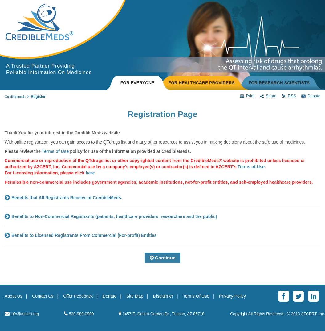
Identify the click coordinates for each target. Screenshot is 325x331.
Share (268, 96)
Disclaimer (163, 296)
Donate (310, 96)
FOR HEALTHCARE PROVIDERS (201, 82)
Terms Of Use (196, 296)
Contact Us (42, 296)
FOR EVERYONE (137, 82)
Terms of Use (251, 166)
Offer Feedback (78, 296)
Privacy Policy (232, 296)
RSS (288, 96)
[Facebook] (283, 296)
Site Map (134, 296)
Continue (163, 257)
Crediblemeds (15, 96)
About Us (13, 296)
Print (247, 96)
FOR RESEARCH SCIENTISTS (279, 82)
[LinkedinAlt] (313, 296)
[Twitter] (298, 296)
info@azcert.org (22, 313)
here (90, 172)
